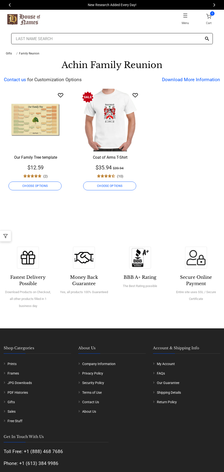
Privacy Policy (92, 373)
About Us (89, 411)
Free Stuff (15, 421)
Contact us (15, 79)
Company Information (99, 364)
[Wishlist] (60, 95)
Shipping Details (169, 392)
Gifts (9, 53)
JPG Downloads (20, 383)
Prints (12, 364)
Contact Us (90, 402)
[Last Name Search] (112, 38)
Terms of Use (92, 392)
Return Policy (167, 402)
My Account (166, 364)
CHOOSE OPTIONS (35, 186)
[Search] (207, 39)
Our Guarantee (168, 383)
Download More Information (191, 79)
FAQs (161, 373)
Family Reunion (29, 53)
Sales (12, 411)
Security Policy (93, 383)
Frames (13, 373)
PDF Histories (18, 392)
